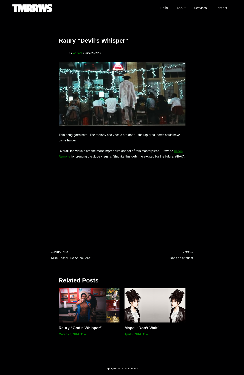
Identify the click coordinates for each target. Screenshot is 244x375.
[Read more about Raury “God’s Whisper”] (89, 305)
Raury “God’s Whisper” (81, 328)
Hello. (170, 7)
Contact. (222, 7)
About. (185, 7)
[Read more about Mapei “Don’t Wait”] (155, 305)
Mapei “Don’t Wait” (143, 328)
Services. (203, 7)
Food (84, 334)
